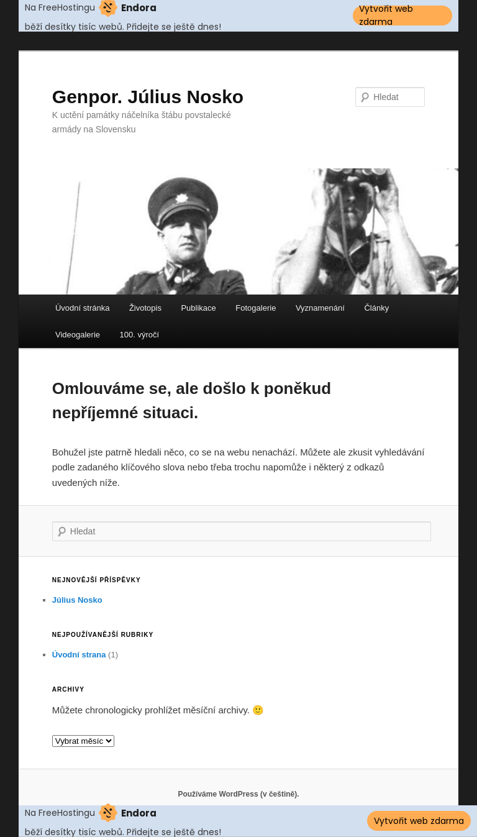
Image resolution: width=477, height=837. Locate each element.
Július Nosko (77, 600)
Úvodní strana (79, 654)
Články (376, 308)
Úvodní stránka (82, 308)
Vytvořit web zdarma (386, 15)
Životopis (145, 308)
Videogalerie (77, 334)
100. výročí (140, 334)
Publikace (198, 308)
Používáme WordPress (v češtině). (238, 794)
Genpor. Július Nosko (147, 96)
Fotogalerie (255, 308)
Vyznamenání (320, 308)
